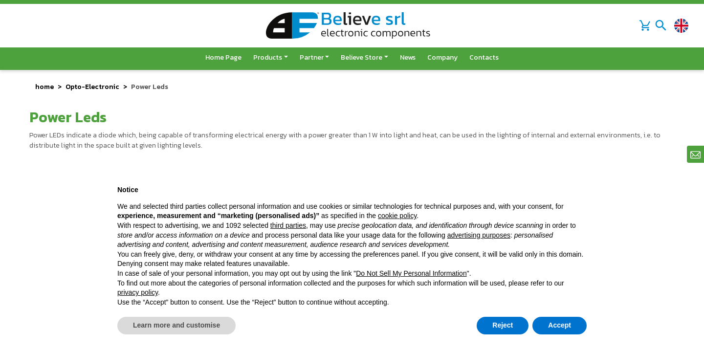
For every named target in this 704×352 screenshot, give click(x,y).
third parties (288, 225)
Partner (312, 57)
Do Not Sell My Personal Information (411, 273)
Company (442, 57)
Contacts (484, 57)
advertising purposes (478, 235)
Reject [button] (502, 325)
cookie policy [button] (397, 216)
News (408, 57)
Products (267, 57)
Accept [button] (559, 325)
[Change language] (681, 26)
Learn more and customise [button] (176, 325)
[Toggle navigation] (661, 25)
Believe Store (361, 57)
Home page (223, 57)
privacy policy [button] (137, 292)
